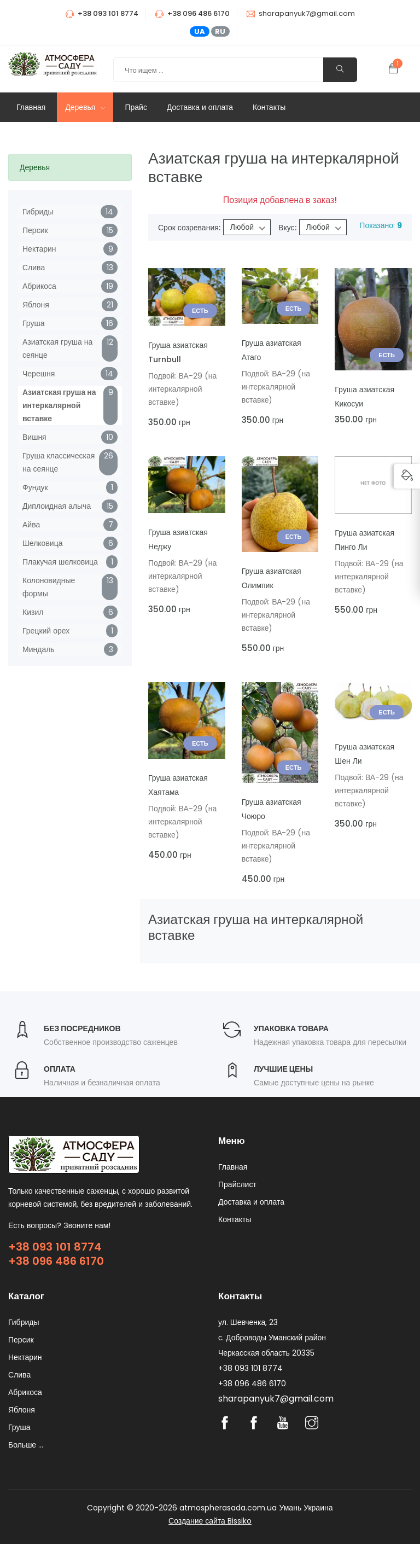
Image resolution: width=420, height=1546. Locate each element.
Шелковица (42, 543)
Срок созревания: (189, 227)
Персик (35, 230)
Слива (33, 267)
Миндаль (38, 649)
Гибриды (37, 211)
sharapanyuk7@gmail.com (307, 13)
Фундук (35, 487)
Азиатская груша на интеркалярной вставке (59, 405)
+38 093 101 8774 (55, 1246)
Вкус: (287, 227)
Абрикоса (39, 286)
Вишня (34, 437)
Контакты (269, 107)
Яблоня (35, 304)
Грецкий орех (45, 630)
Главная (30, 107)
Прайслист (237, 1186)
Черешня (38, 373)
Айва (31, 524)
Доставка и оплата (200, 107)
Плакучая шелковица (60, 561)
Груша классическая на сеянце (58, 462)
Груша (33, 323)
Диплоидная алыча (56, 506)
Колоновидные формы (48, 587)
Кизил (32, 612)
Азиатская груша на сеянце (57, 348)
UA (199, 31)
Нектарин (39, 248)
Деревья (85, 107)
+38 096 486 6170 (56, 1261)
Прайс (136, 107)
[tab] (70, 167)
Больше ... (25, 1447)
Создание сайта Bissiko (210, 1523)
